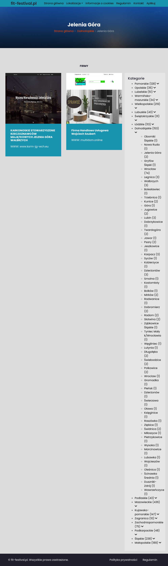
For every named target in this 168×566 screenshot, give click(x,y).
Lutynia (151, 348)
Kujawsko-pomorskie (147, 512)
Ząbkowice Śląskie (151, 325)
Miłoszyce (152, 433)
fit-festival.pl (19, 560)
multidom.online (92, 140)
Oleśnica (152, 470)
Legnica (152, 177)
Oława (150, 409)
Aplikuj (151, 3)
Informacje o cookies (100, 3)
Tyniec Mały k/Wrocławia (152, 336)
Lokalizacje (73, 3)
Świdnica (152, 429)
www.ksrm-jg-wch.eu (34, 146)
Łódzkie (144, 124)
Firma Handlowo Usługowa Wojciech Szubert (90, 132)
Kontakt (139, 3)
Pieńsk (150, 388)
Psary (150, 242)
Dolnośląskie (85, 31)
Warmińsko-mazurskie (146, 98)
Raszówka (153, 421)
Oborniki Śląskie (151, 139)
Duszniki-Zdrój (150, 484)
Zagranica (146, 518)
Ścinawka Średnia (151, 476)
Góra (149, 206)
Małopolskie (148, 543)
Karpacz (152, 254)
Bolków (151, 291)
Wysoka (151, 445)
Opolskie (145, 88)
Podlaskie (146, 498)
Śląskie (145, 539)
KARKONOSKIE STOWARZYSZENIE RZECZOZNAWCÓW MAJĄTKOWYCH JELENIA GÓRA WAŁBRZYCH (32, 135)
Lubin (150, 218)
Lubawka (152, 457)
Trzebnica (152, 197)
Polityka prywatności (123, 560)
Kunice (151, 201)
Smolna (151, 279)
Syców (150, 258)
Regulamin (123, 3)
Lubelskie (145, 92)
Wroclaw (152, 376)
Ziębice (151, 425)
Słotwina (152, 319)
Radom (151, 315)
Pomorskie (147, 84)
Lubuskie (145, 112)
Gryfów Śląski (150, 163)
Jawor (150, 238)
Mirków (151, 295)
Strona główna (54, 3)
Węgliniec (152, 344)
